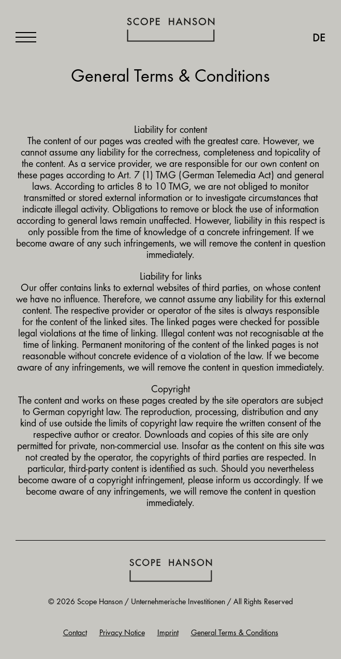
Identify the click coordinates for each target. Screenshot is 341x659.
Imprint (168, 633)
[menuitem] (313, 38)
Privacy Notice (122, 633)
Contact (75, 633)
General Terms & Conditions (234, 633)
